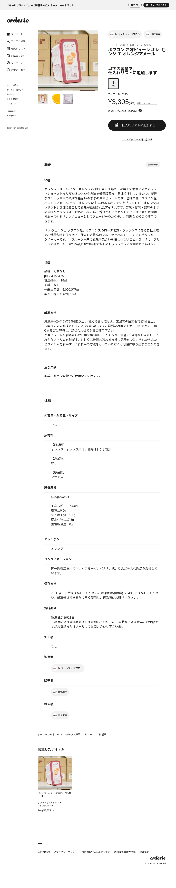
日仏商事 (152, 34)
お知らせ (10, 94)
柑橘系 (147, 44)
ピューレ (134, 44)
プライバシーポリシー (65, 851)
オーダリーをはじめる (156, 5)
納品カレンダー (17, 55)
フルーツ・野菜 (116, 44)
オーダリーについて (15, 89)
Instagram (11, 115)
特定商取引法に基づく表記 (96, 851)
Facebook (11, 111)
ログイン (135, 5)
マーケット (15, 34)
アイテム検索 (16, 41)
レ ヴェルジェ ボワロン (125, 34)
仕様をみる (153, 164)
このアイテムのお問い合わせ (137, 139)
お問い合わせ (16, 69)
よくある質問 (12, 98)
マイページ (15, 62)
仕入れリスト (16, 48)
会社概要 (144, 851)
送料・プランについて (147, 103)
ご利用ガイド (12, 103)
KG (113, 83)
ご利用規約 (44, 851)
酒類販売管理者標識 (124, 851)
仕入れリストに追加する (135, 125)
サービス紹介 (12, 85)
